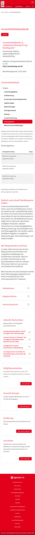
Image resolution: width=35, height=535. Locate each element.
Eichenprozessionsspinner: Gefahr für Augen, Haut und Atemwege (14, 332)
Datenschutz (17, 489)
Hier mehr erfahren (24, 431)
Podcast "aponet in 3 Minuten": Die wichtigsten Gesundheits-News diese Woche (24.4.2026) (14, 339)
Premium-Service (17, 482)
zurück (5, 34)
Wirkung (7, 114)
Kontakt (17, 499)
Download (17, 496)
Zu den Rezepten (24, 406)
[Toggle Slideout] (32, 2)
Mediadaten (17, 517)
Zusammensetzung (10, 118)
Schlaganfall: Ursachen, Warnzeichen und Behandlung (13, 347)
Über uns (17, 523)
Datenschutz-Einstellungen (17, 506)
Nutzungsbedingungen (17, 492)
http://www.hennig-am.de (12, 66)
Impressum (17, 486)
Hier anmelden (25, 459)
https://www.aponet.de (17, 477)
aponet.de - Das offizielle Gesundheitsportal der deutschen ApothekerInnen (12, 2)
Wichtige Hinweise (10, 110)
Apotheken (18, 6)
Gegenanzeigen (9, 103)
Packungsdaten (9, 122)
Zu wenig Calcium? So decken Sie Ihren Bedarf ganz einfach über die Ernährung (14, 354)
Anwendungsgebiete (10, 92)
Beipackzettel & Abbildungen (13, 125)
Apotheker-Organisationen (17, 510)
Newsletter (17, 527)
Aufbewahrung (9, 95)
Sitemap (17, 503)
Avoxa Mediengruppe (17, 520)
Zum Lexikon (26, 384)
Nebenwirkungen (9, 107)
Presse (17, 513)
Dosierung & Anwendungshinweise (15, 99)
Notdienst (9, 6)
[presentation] (33, 6)
